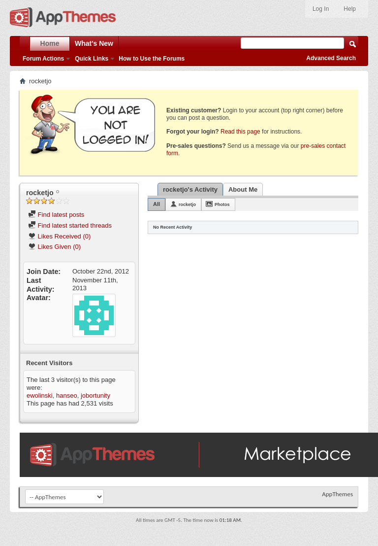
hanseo (66, 395)
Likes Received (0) (59, 236)
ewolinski (40, 395)
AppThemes (337, 494)
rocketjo (187, 204)
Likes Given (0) (54, 246)
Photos (222, 204)
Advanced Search (331, 58)
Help (350, 8)
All (156, 204)
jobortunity (95, 395)
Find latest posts (56, 214)
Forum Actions (43, 58)
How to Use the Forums (152, 58)
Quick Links (91, 58)
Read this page (240, 131)
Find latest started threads (70, 225)
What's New (94, 43)
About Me (242, 189)
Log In (321, 8)
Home (50, 43)
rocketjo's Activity (190, 189)
